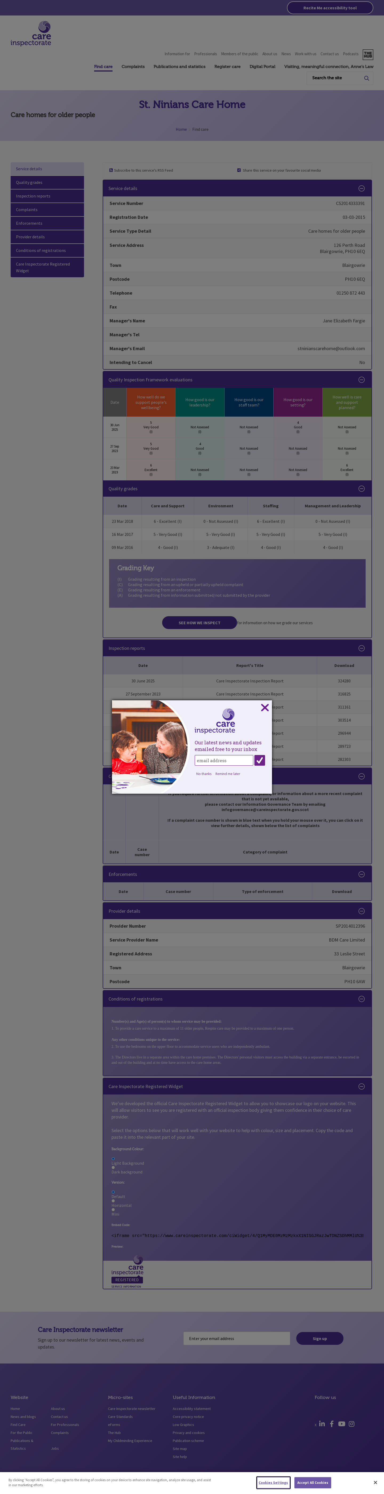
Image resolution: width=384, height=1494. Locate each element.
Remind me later (227, 774)
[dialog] (192, 747)
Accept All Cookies (312, 1482)
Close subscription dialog (265, 708)
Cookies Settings (273, 1482)
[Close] (375, 1482)
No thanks (203, 774)
